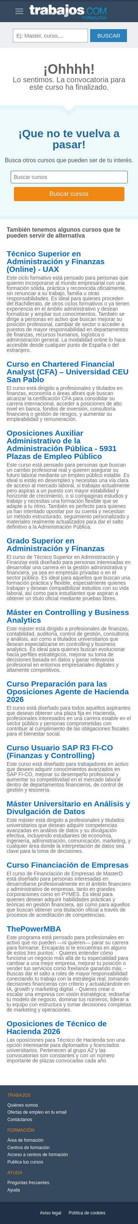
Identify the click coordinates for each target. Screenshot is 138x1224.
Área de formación (25, 1140)
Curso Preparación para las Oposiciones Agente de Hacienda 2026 (68, 691)
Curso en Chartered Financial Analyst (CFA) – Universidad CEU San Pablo (67, 372)
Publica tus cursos (25, 1162)
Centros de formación (28, 1147)
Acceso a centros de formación (37, 1154)
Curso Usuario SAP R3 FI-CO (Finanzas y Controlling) (60, 752)
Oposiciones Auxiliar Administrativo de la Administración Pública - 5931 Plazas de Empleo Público (62, 444)
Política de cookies (86, 1213)
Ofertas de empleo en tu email (37, 1112)
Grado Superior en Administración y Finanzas (56, 545)
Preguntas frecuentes (28, 1182)
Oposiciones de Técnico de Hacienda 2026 (57, 1027)
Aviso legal (50, 1213)
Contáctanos (19, 1119)
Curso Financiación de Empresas (67, 865)
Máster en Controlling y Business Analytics (68, 616)
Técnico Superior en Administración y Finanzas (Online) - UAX (56, 261)
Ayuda (13, 1190)
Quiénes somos (22, 1105)
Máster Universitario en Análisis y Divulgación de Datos (68, 808)
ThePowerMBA (34, 929)
